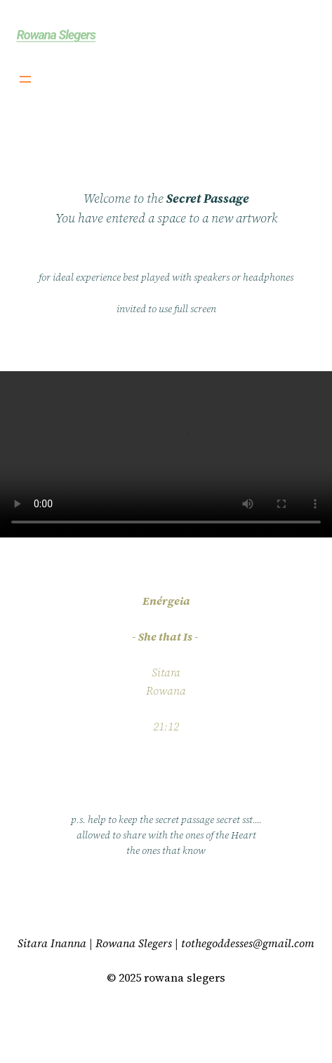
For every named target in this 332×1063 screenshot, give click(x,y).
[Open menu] (25, 79)
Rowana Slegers (56, 34)
